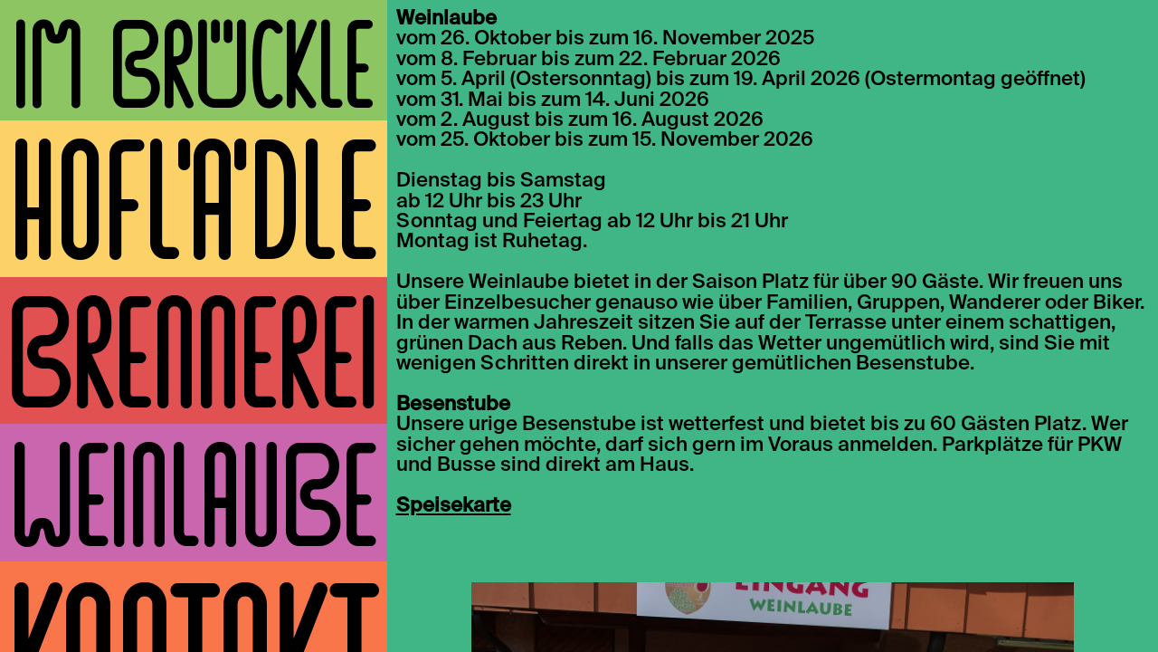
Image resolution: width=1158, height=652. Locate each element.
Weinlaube (193, 501)
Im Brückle (193, 70)
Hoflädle (193, 208)
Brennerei (193, 360)
